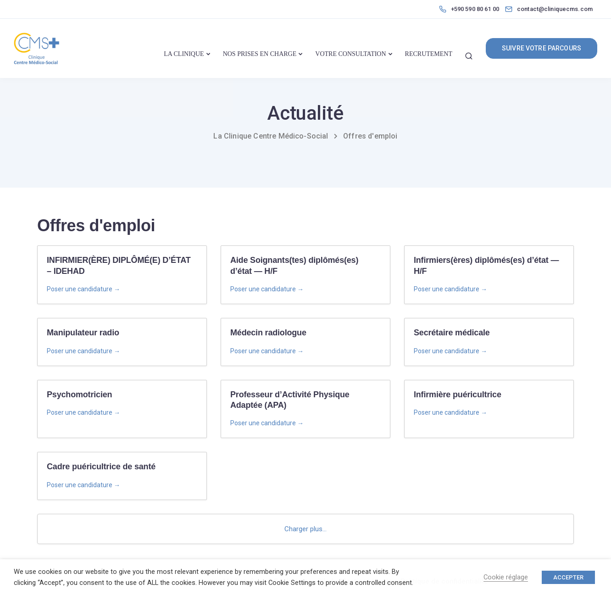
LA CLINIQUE (184, 53)
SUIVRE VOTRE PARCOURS (541, 48)
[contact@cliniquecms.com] (557, 9)
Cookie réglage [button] (505, 577)
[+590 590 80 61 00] (471, 9)
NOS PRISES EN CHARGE (260, 53)
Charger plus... (305, 529)
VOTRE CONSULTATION (350, 53)
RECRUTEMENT (428, 53)
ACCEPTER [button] (568, 577)
